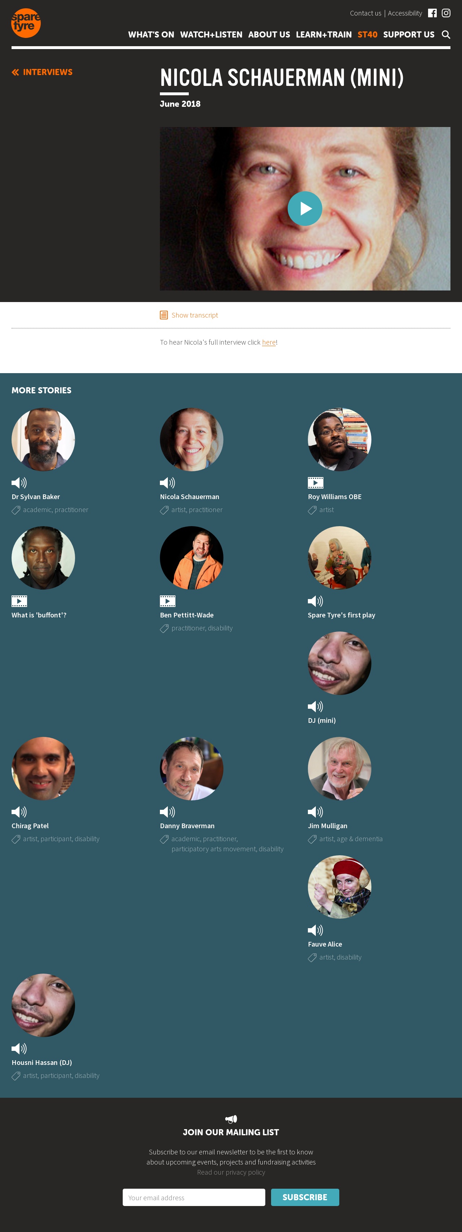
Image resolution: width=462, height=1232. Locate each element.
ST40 (368, 35)
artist (178, 509)
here (269, 341)
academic (37, 509)
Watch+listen (211, 35)
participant (56, 838)
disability (220, 627)
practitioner (71, 509)
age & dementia (360, 838)
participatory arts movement (213, 848)
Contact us (366, 12)
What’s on (151, 35)
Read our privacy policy (231, 1171)
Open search (444, 34)
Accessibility (405, 12)
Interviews (42, 72)
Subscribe (305, 1197)
